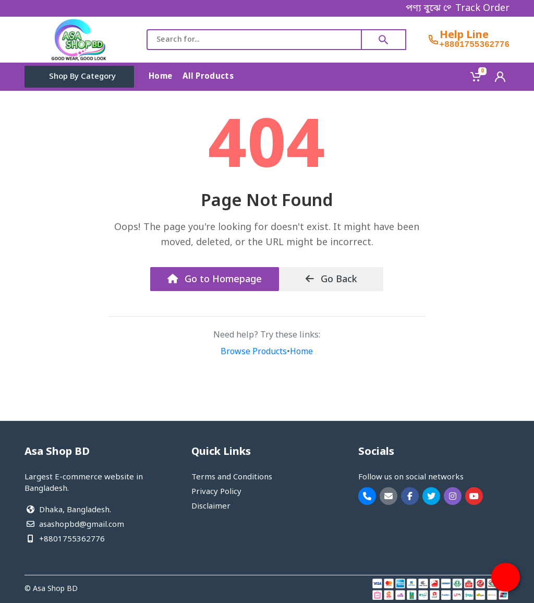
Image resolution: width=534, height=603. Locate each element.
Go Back (331, 279)
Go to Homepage (214, 279)
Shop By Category (80, 76)
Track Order (482, 8)
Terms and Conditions (231, 477)
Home (301, 352)
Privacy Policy (216, 492)
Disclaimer (210, 506)
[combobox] (254, 39)
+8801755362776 (474, 45)
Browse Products (254, 352)
